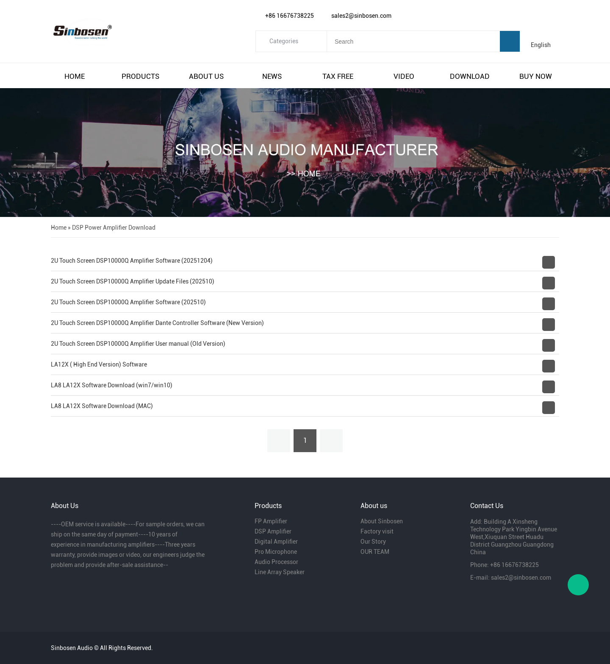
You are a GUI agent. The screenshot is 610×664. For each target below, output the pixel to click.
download (470, 76)
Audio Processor (276, 561)
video (404, 76)
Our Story (373, 541)
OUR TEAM (374, 551)
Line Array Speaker (280, 572)
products (140, 76)
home (74, 76)
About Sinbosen (381, 521)
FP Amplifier (271, 521)
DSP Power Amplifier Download (113, 227)
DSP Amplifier (273, 531)
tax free (337, 76)
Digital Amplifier (276, 541)
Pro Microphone (276, 551)
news (272, 76)
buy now (535, 76)
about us (206, 76)
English (541, 45)
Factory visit (377, 531)
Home (59, 227)
